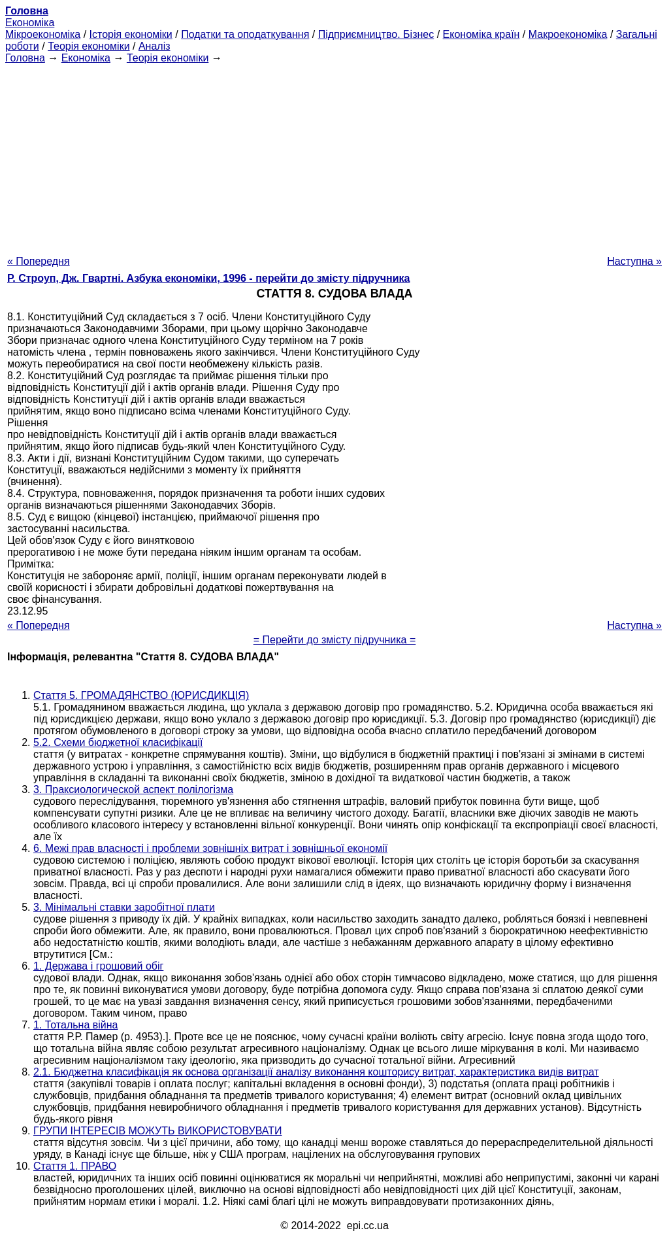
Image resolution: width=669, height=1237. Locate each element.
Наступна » (634, 261)
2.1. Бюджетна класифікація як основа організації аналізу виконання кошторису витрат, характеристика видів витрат (316, 1071)
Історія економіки (131, 34)
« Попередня (38, 261)
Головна (25, 57)
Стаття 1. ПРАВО (74, 1166)
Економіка (29, 22)
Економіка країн (481, 34)
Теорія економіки (88, 46)
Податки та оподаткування (245, 34)
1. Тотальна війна (75, 1024)
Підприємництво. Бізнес (376, 34)
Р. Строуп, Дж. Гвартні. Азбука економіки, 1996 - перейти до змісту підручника (208, 278)
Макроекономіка (568, 34)
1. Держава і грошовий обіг (98, 966)
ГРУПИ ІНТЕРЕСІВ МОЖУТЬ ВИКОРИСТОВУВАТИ (157, 1130)
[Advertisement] (334, 155)
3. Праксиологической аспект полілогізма (133, 789)
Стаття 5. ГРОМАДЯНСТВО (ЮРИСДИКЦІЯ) (141, 695)
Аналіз (155, 46)
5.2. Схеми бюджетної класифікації (118, 742)
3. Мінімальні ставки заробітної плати (124, 907)
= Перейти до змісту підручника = (334, 639)
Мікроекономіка (42, 34)
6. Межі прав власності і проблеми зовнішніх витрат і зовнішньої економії (210, 848)
